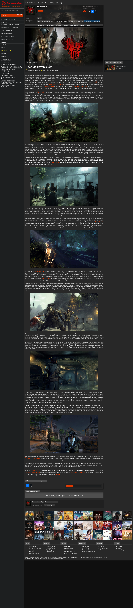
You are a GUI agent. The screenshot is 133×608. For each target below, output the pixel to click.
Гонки (13, 69)
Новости (41, 24)
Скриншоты (74, 24)
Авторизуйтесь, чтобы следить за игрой (90, 7)
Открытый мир (6, 82)
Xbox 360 (39, 21)
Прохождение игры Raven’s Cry (123, 67)
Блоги (3, 53)
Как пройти (50, 24)
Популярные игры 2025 (9, 28)
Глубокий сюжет (6, 87)
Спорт (3, 69)
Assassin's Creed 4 (41, 88)
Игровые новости (8, 19)
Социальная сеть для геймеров (11, 3)
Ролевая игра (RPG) (15, 66)
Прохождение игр (7, 39)
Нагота (18, 82)
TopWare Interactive (76, 90)
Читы (3, 48)
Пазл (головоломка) (15, 68)
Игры (38, 3)
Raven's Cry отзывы (49, 564)
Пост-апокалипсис (7, 79)
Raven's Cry (45, 3)
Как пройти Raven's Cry (113, 62)
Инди (13, 82)
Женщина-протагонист (8, 77)
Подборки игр (6, 33)
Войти (12, 15)
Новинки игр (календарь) (10, 25)
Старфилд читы (6, 59)
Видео (3, 42)
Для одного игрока (7, 76)
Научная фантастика (8, 85)
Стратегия (4, 66)
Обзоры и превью (7, 36)
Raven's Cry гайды (37, 564)
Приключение (11, 64)
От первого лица (6, 84)
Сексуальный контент (8, 80)
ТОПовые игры (49, 567)
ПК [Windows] (55, 21)
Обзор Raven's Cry (56, 3)
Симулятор (4, 68)
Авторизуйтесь (49, 557)
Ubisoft (72, 86)
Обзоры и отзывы (62, 24)
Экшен (3, 64)
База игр (4, 22)
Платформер (5, 71)
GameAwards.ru (30, 3)
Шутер (8, 69)
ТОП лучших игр (7, 30)
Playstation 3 (70, 21)
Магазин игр (6, 51)
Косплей (4, 56)
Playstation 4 (86, 21)
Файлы (3, 45)
